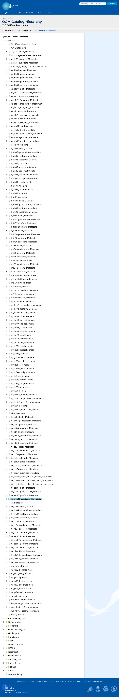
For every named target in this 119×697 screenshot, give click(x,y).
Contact (32, 681)
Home (4, 18)
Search (29, 12)
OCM (10, 18)
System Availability (57, 681)
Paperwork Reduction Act (92, 681)
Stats (40, 12)
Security (78, 681)
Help (50, 12)
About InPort (22, 681)
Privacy (69, 681)
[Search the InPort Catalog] (92, 3)
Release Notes (42, 681)
